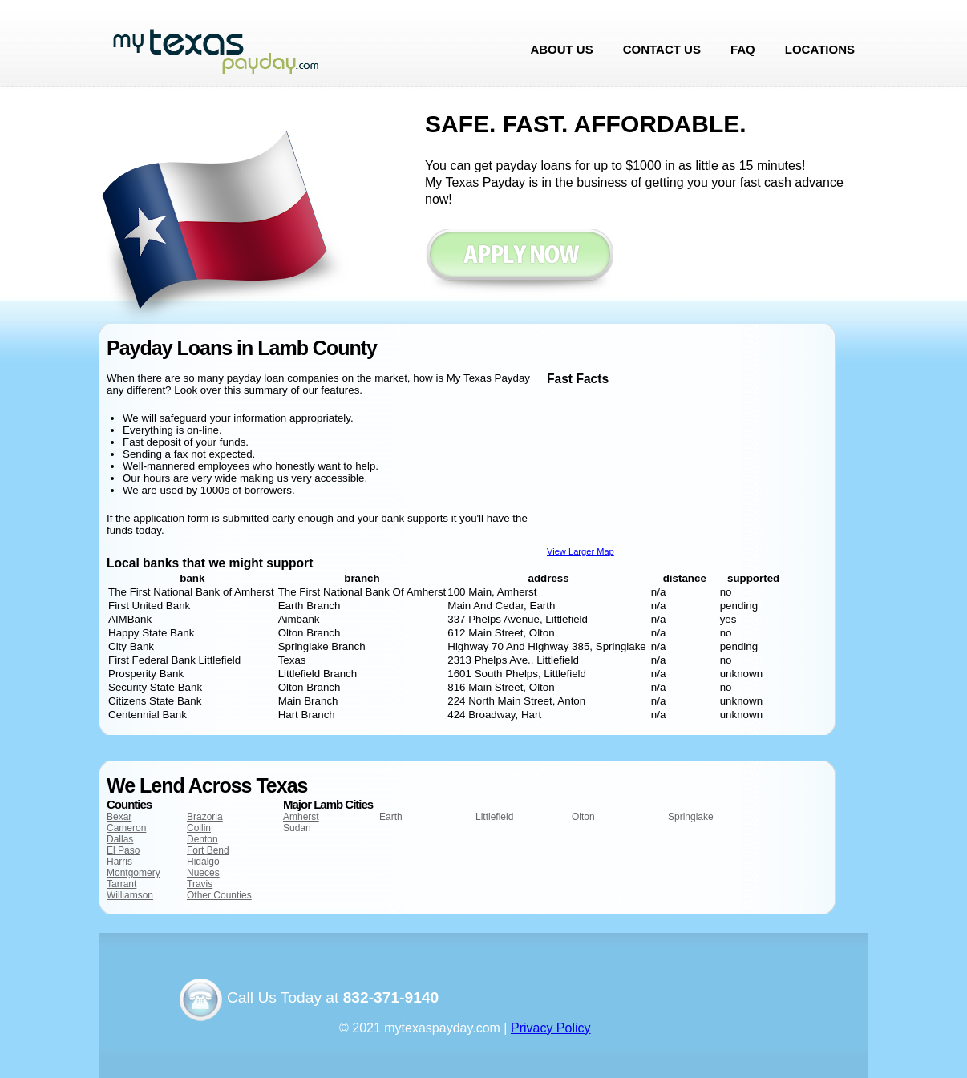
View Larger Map (580, 551)
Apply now (519, 262)
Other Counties (219, 895)
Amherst (301, 816)
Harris (119, 861)
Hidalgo (203, 861)
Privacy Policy (551, 1028)
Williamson (130, 895)
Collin (199, 828)
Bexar (119, 816)
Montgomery (133, 872)
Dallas (120, 839)
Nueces (203, 872)
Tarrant (121, 884)
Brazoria (205, 816)
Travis (199, 884)
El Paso (123, 850)
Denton (202, 839)
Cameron (126, 828)
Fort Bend (208, 850)
